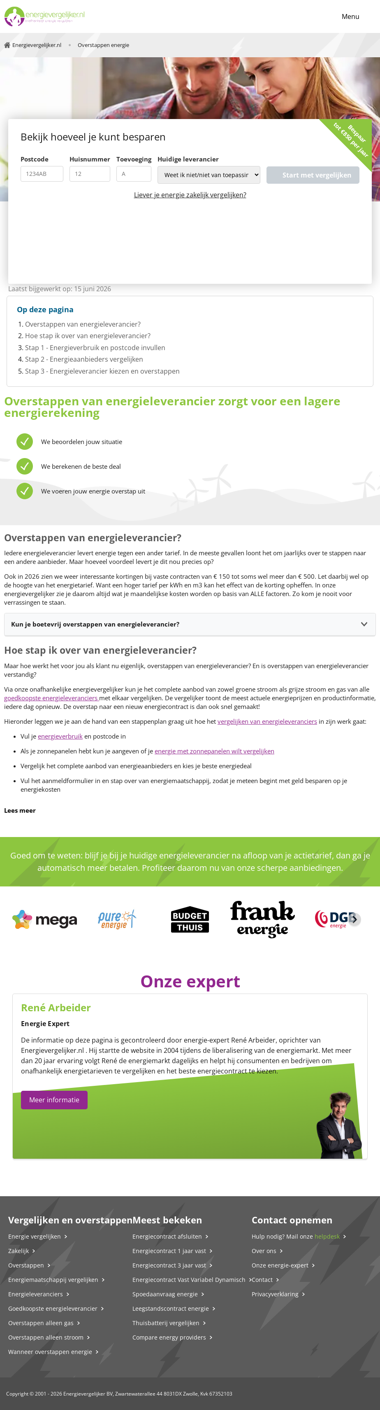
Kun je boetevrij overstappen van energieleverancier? (95, 624)
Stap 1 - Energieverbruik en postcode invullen (95, 347)
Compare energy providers (169, 1337)
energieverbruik (60, 736)
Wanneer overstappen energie (50, 1352)
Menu (350, 16)
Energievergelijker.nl (52, 1050)
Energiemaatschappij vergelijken (53, 1280)
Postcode (35, 159)
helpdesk (327, 1236)
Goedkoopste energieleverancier (52, 1308)
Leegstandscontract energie (170, 1308)
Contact (262, 1280)
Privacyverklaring (275, 1294)
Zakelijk (18, 1251)
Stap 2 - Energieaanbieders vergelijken (84, 359)
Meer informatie (54, 1099)
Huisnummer (90, 159)
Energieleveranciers (35, 1294)
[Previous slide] (25, 919)
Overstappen (26, 1265)
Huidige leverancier (188, 159)
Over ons (264, 1251)
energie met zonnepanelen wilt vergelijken (214, 751)
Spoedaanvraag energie (165, 1294)
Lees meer (20, 810)
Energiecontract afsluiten (167, 1236)
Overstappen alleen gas (41, 1323)
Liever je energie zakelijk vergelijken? (190, 194)
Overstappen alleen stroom (45, 1337)
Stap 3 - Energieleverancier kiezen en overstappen (102, 371)
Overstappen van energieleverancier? (83, 324)
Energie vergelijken (34, 1236)
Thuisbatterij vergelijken (165, 1323)
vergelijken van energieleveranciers (267, 721)
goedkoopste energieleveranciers (51, 698)
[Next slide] (354, 919)
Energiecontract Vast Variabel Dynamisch (189, 1280)
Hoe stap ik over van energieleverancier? (88, 335)
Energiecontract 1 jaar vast (169, 1251)
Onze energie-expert (280, 1265)
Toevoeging (133, 159)
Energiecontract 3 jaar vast (169, 1265)
